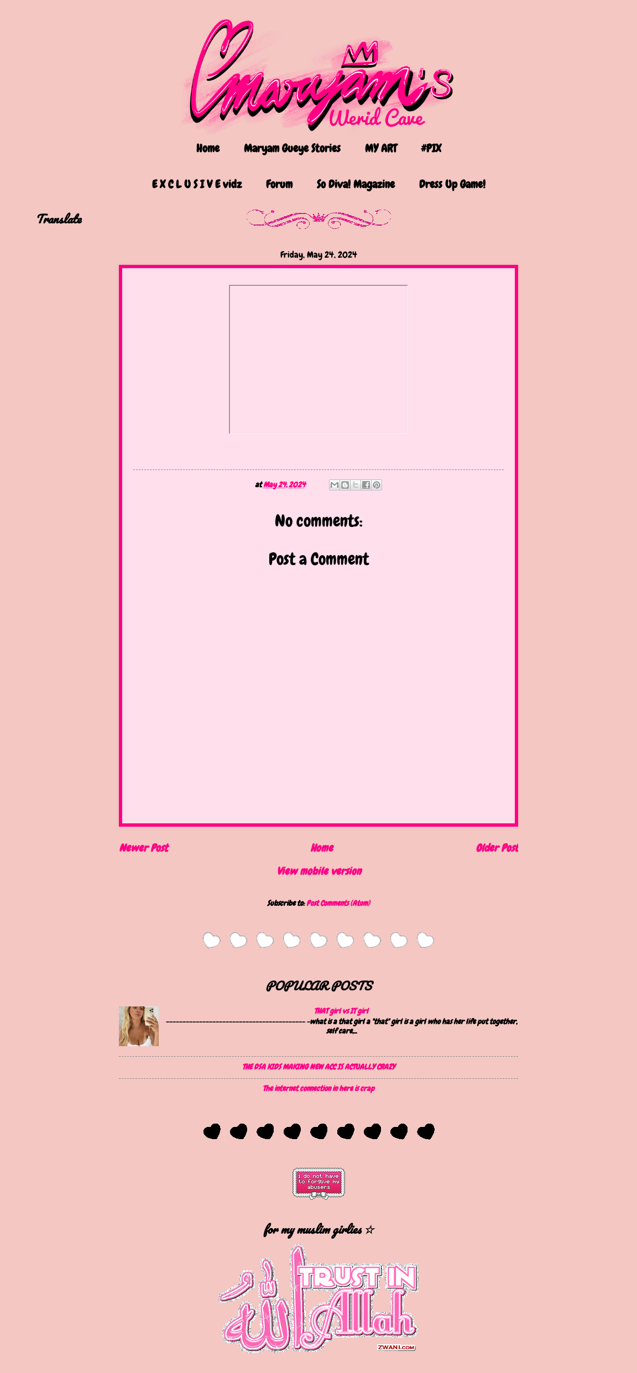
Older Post (497, 848)
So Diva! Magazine (356, 184)
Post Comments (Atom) (338, 903)
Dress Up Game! (452, 184)
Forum (279, 184)
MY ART (380, 148)
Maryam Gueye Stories (292, 148)
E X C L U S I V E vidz (197, 184)
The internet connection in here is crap (318, 1088)
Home (208, 148)
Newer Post (143, 848)
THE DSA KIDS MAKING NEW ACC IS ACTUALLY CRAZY (318, 1067)
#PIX (431, 148)
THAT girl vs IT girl (341, 1011)
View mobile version (318, 871)
